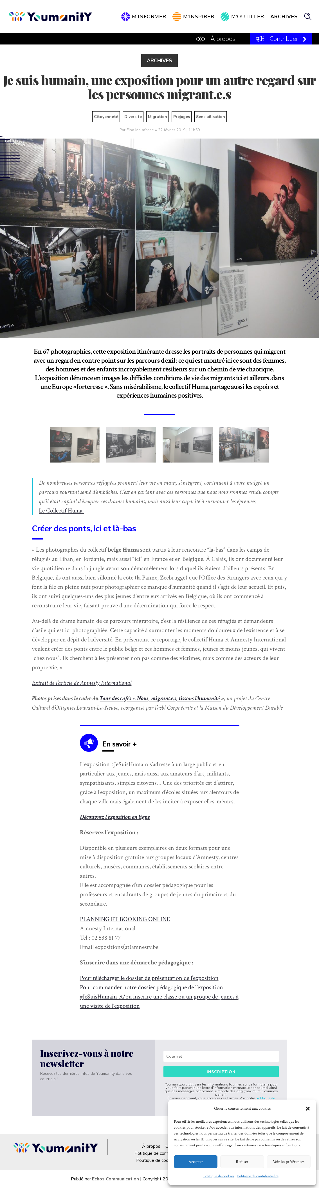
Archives (284, 16)
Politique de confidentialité (257, 1176)
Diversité (133, 116)
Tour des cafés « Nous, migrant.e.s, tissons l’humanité (160, 698)
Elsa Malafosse (140, 130)
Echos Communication (115, 1179)
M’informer (149, 16)
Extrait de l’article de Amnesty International (81, 683)
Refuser (242, 1161)
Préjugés (181, 116)
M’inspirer (198, 16)
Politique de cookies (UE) (161, 1160)
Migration (157, 116)
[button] (308, 1108)
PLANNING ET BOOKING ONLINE (125, 919)
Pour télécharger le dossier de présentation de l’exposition (149, 978)
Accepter (195, 1161)
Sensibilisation (210, 116)
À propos (222, 39)
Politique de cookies (218, 1176)
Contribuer (284, 39)
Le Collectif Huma (61, 511)
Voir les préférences (288, 1161)
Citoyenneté (106, 116)
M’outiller (247, 16)
